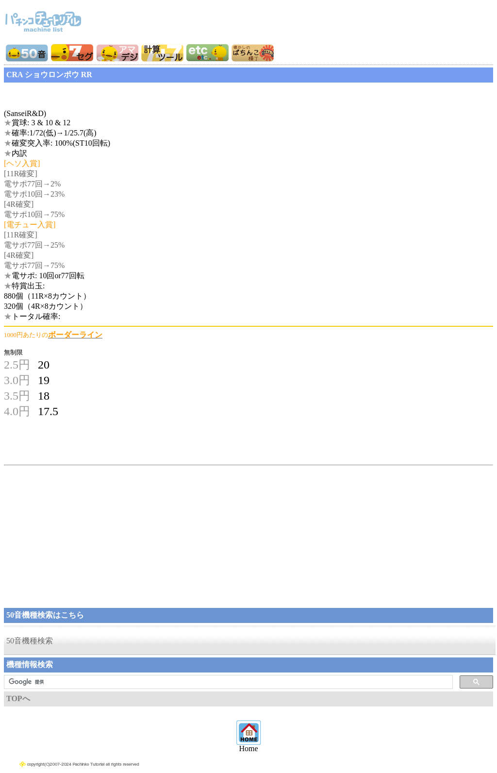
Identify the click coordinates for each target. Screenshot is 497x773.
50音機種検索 (29, 641)
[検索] (227, 682)
